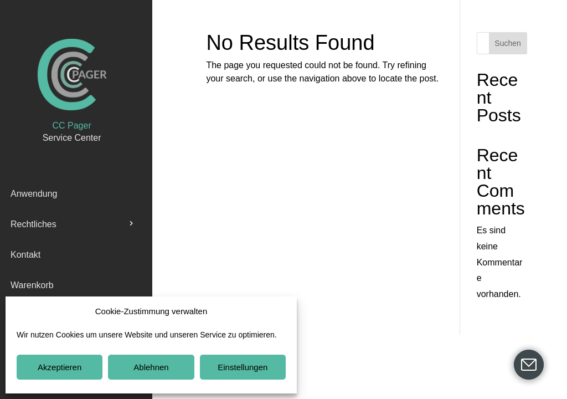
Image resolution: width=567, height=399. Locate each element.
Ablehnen (150, 367)
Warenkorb (32, 285)
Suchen (507, 43)
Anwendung (34, 193)
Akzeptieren (59, 367)
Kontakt (25, 254)
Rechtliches (33, 224)
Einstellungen (242, 367)
